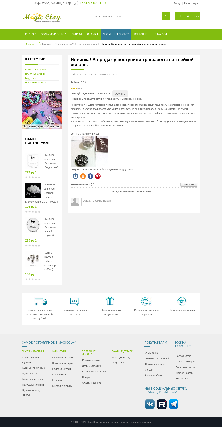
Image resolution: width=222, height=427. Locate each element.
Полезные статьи (35, 73)
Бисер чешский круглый (30, 360)
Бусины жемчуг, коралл (31, 392)
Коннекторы (59, 374)
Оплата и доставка (155, 364)
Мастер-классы (184, 372)
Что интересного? (64, 44)
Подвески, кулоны (62, 369)
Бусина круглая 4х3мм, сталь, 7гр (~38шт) (50, 261)
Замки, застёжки (91, 365)
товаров (194, 16)
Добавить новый (189, 185)
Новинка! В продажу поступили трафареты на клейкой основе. (132, 62)
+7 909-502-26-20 (93, 3)
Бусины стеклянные (33, 367)
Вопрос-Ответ (183, 356)
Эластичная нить (91, 382)
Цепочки (57, 380)
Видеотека (31, 78)
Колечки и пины (91, 360)
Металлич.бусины (62, 385)
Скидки (149, 369)
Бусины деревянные (33, 379)
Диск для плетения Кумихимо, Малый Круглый (50, 227)
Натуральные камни (33, 384)
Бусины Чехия (30, 373)
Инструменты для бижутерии (122, 360)
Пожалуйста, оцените (82, 93)
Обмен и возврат (185, 361)
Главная (46, 44)
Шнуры (86, 377)
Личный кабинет (154, 375)
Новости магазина (87, 44)
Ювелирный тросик (63, 357)
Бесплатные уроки (35, 69)
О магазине (151, 352)
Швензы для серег (62, 363)
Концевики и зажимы (94, 371)
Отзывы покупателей (157, 358)
